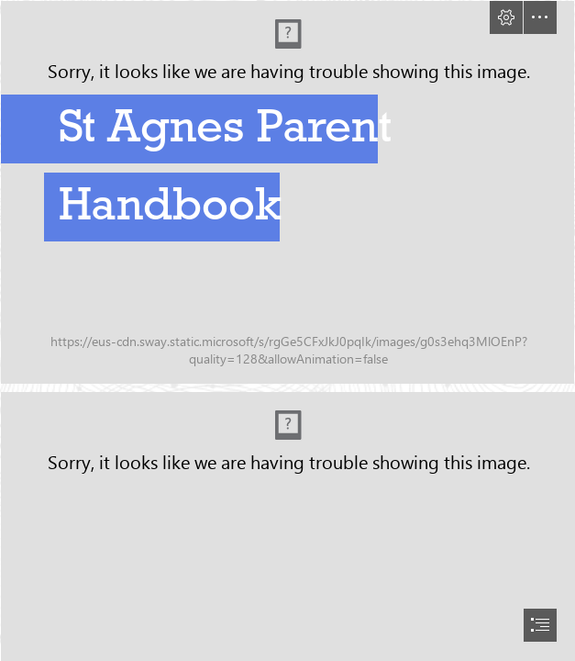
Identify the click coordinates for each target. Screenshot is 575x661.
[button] (506, 17)
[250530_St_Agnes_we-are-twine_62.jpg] (287, 192)
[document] (287, 330)
